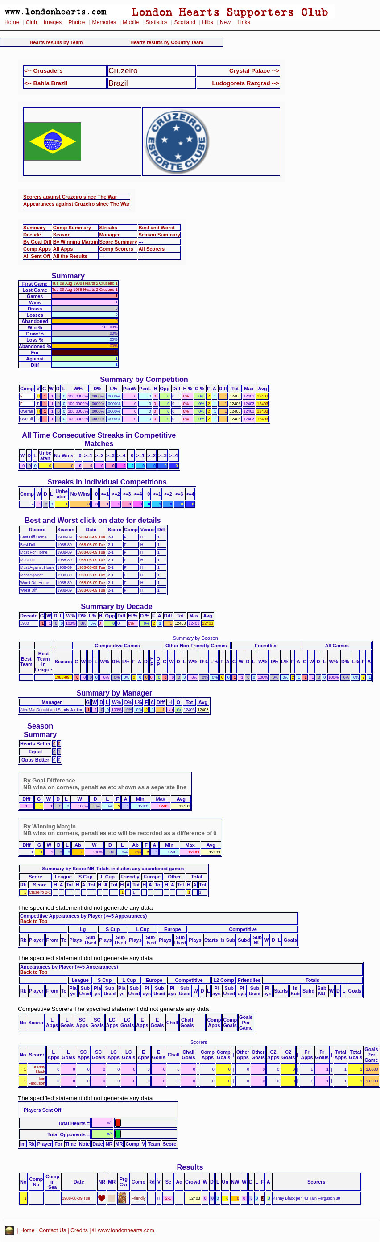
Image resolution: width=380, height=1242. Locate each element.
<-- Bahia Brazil (45, 83)
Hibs (207, 22)
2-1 (168, 1198)
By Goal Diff (37, 241)
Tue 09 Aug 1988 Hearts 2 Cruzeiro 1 (85, 283)
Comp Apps (37, 249)
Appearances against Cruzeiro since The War (76, 204)
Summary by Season (195, 638)
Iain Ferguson (37, 1080)
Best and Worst (156, 227)
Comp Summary (72, 227)
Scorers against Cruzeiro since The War (70, 196)
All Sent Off (36, 256)
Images (53, 22)
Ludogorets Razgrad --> (245, 83)
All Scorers (151, 249)
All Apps (63, 249)
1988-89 (62, 677)
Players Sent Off (42, 1110)
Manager (109, 234)
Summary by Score (64, 868)
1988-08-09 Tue (91, 537)
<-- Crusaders (43, 70)
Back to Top (33, 921)
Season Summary (159, 234)
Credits (79, 1230)
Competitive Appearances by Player (61, 916)
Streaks (108, 227)
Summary (34, 227)
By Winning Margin (75, 241)
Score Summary (118, 241)
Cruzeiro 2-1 (40, 892)
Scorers (198, 1042)
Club (31, 22)
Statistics (156, 22)
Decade (32, 234)
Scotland (184, 22)
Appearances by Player (47, 966)
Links (243, 22)
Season (62, 234)
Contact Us (52, 1230)
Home (11, 22)
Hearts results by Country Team (166, 42)
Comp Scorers (116, 249)
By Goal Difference (49, 780)
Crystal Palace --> (254, 70)
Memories (104, 22)
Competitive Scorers (45, 1009)
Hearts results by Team (56, 42)
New (225, 22)
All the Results (70, 256)
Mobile (131, 22)
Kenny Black (39, 1069)
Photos (76, 22)
